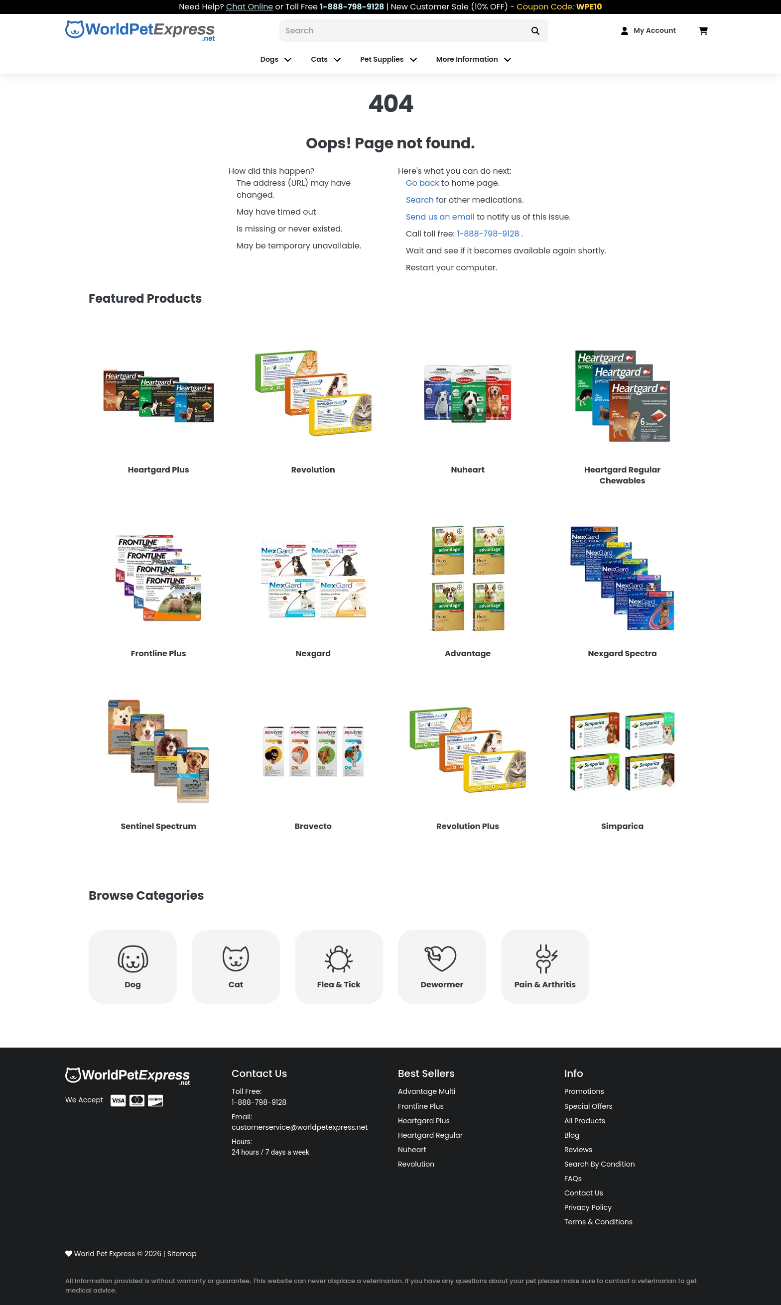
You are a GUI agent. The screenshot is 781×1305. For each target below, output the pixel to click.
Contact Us (583, 1193)
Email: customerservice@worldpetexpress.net (300, 1122)
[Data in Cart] (703, 30)
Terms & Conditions (598, 1222)
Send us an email (441, 217)
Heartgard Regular (430, 1135)
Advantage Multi (426, 1091)
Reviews (578, 1150)
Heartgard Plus (424, 1121)
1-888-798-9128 (489, 233)
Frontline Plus (421, 1106)
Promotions (584, 1091)
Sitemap (182, 1254)
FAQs (573, 1179)
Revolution (416, 1164)
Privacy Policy (588, 1207)
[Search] (400, 30)
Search (421, 200)
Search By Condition (599, 1164)
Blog (572, 1135)
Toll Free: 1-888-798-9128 (259, 1096)
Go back (423, 183)
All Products (584, 1121)
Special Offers (588, 1106)
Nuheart (412, 1150)
